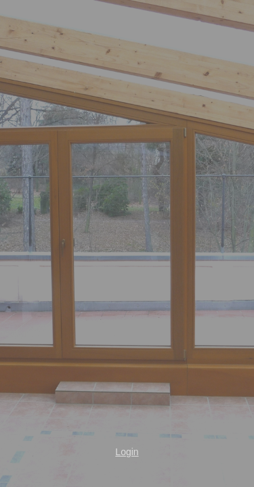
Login (126, 451)
